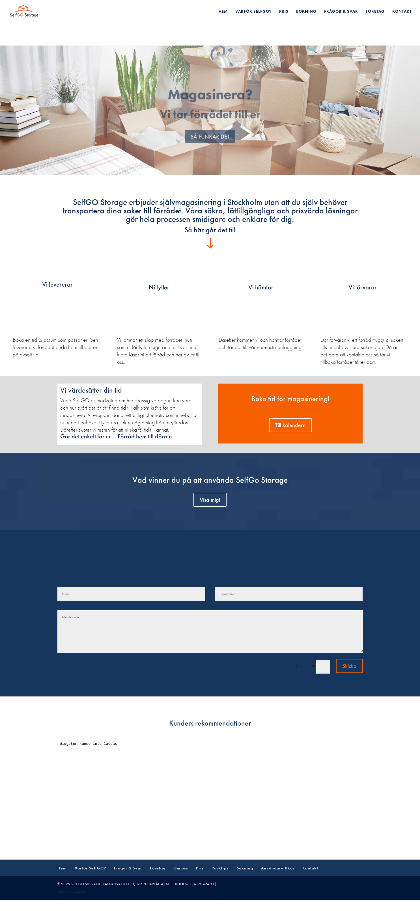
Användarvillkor (277, 868)
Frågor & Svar (341, 11)
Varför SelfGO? (253, 11)
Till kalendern (290, 425)
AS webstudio (79, 892)
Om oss (180, 868)
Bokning (306, 11)
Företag (375, 11)
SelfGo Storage (86, 883)
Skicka (349, 666)
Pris (283, 11)
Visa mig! (210, 499)
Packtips (220, 868)
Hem (223, 11)
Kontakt (402, 11)
